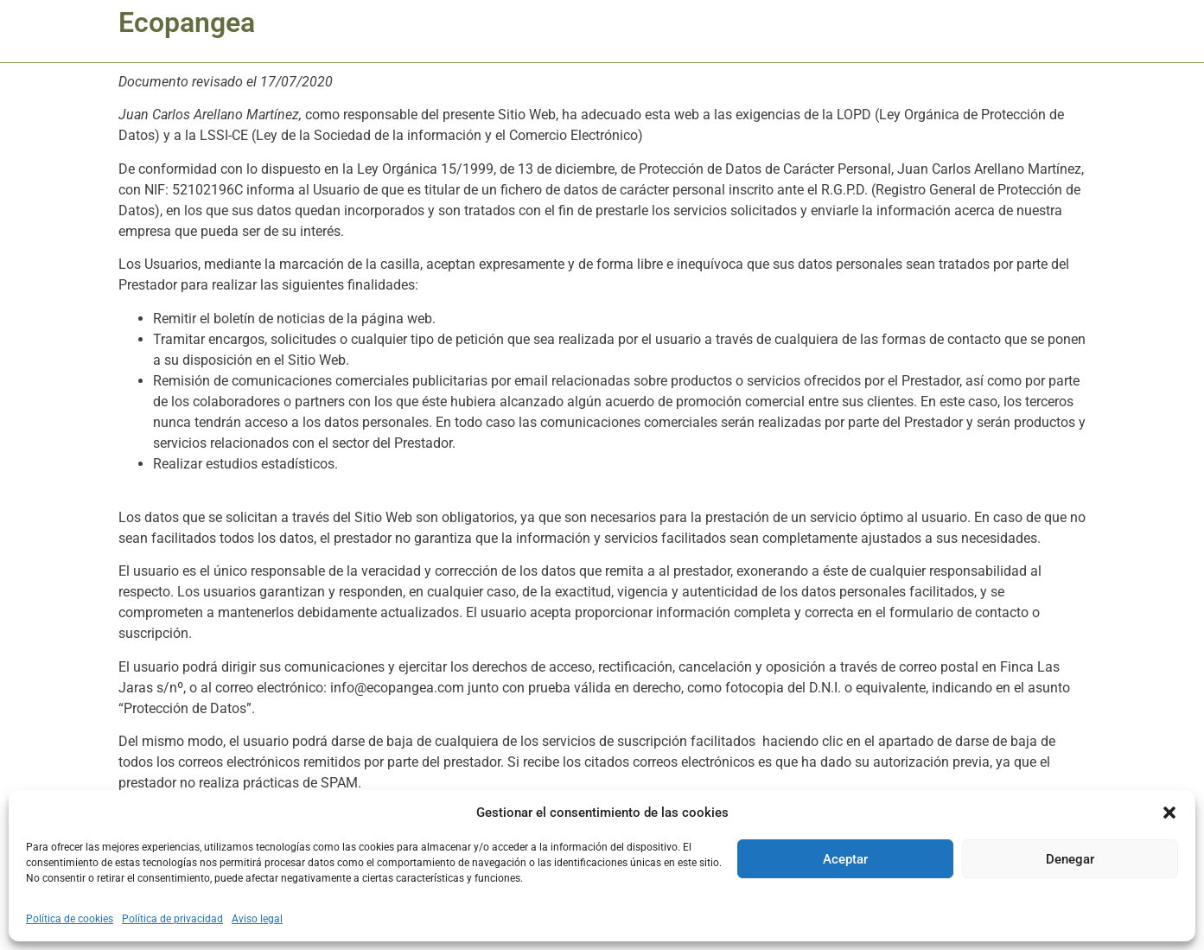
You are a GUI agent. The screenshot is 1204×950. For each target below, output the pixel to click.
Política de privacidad (172, 919)
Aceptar (845, 859)
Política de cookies (69, 919)
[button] (1169, 812)
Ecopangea (186, 22)
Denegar (1070, 859)
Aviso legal (257, 919)
